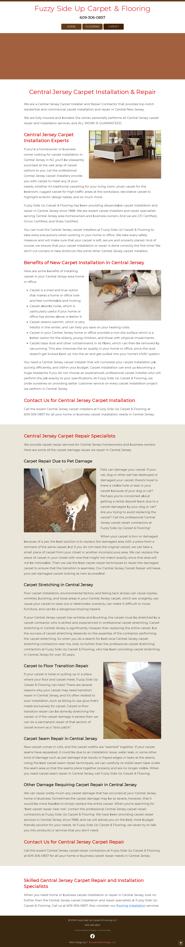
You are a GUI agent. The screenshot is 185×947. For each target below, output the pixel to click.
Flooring (93, 26)
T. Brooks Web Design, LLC (101, 942)
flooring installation (131, 905)
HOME (71, 26)
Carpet (113, 26)
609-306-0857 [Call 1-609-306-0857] (92, 17)
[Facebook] (92, 936)
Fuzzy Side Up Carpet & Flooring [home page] (92, 8)
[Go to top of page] (181, 943)
